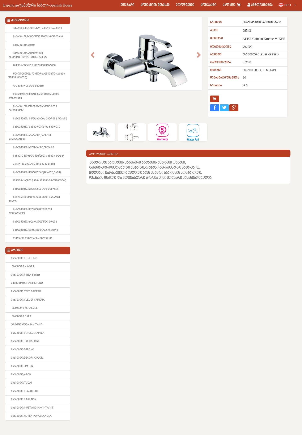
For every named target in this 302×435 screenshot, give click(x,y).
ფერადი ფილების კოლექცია (32, 238)
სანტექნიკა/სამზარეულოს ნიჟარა (35, 230)
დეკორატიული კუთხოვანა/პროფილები (39, 180)
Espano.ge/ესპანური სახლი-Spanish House (37, 5)
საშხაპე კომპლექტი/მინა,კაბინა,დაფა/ (38, 156)
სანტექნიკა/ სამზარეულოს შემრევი (36, 127)
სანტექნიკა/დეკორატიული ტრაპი (35, 222)
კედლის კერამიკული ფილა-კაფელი (37, 28)
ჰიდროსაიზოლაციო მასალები (34, 164)
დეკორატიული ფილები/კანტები (34, 65)
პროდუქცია (185, 5)
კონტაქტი (208, 5)
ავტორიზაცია (260, 5)
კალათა (232, 5)
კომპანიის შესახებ (155, 5)
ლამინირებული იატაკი (28, 86)
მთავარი (127, 5)
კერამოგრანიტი (24, 45)
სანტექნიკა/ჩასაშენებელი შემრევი (36, 189)
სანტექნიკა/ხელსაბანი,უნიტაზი (33, 147)
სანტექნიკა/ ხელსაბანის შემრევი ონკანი (40, 119)
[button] (92, 61)
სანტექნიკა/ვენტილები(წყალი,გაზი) (37, 172)
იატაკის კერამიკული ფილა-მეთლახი (38, 36)
